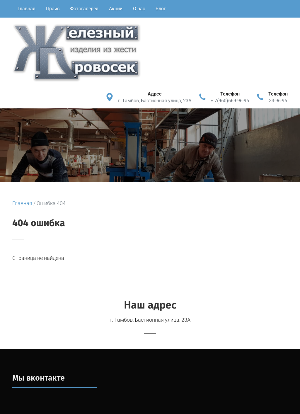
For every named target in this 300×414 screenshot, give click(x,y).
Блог (161, 8)
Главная (26, 8)
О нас (139, 8)
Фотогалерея (84, 8)
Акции (115, 8)
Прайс (52, 8)
